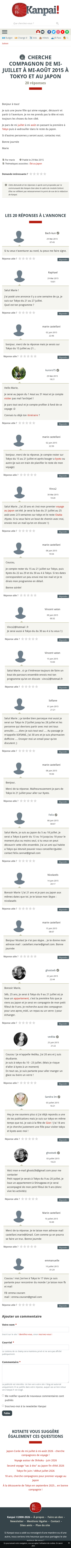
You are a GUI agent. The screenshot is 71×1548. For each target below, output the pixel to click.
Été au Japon (36, 163)
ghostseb (51, 970)
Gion (48, 1122)
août (33, 125)
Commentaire (11, 1362)
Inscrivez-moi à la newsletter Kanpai (25, 1406)
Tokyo (5, 129)
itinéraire (32, 415)
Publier (7, 1413)
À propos (38, 1517)
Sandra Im (51, 1096)
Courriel (8, 1342)
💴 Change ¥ (21, 37)
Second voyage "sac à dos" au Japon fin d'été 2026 (35, 1465)
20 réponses (35, 83)
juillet (21, 125)
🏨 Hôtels (44, 37)
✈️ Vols (33, 37)
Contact (55, 1521)
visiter (7, 398)
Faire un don (55, 1517)
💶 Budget (7, 37)
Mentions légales (37, 1521)
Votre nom (9, 1324)
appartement (21, 998)
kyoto (58, 458)
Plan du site (43, 1525)
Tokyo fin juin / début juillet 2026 (36, 1470)
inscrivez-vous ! (45, 1334)
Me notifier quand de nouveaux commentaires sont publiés (34, 1398)
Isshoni (5, 43)
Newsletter (17, 1521)
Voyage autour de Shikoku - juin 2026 (35, 1460)
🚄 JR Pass (56, 37)
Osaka (58, 514)
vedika (51, 1036)
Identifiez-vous (25, 1334)
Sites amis (26, 1525)
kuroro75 (50, 370)
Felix (51, 814)
